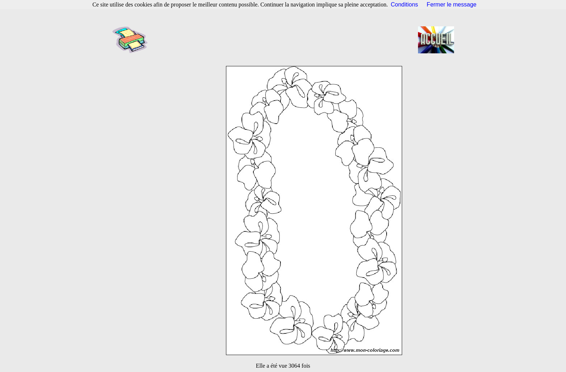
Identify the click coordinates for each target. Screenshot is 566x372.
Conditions (404, 4)
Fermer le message (451, 4)
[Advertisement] (285, 39)
